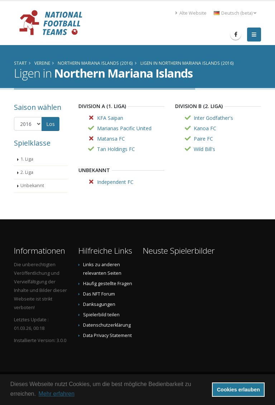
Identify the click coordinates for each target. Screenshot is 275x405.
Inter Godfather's (213, 117)
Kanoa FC (205, 128)
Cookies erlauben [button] (238, 389)
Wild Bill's (204, 149)
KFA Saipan (110, 117)
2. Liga (26, 172)
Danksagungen (99, 304)
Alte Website (191, 13)
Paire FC (203, 138)
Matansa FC (111, 138)
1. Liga (26, 159)
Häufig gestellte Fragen (107, 283)
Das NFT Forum (99, 294)
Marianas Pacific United (124, 128)
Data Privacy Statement (107, 335)
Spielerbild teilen (101, 315)
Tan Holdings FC (116, 149)
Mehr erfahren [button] (57, 394)
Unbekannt (32, 185)
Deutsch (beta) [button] (235, 13)
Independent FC (115, 182)
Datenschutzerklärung (107, 325)
